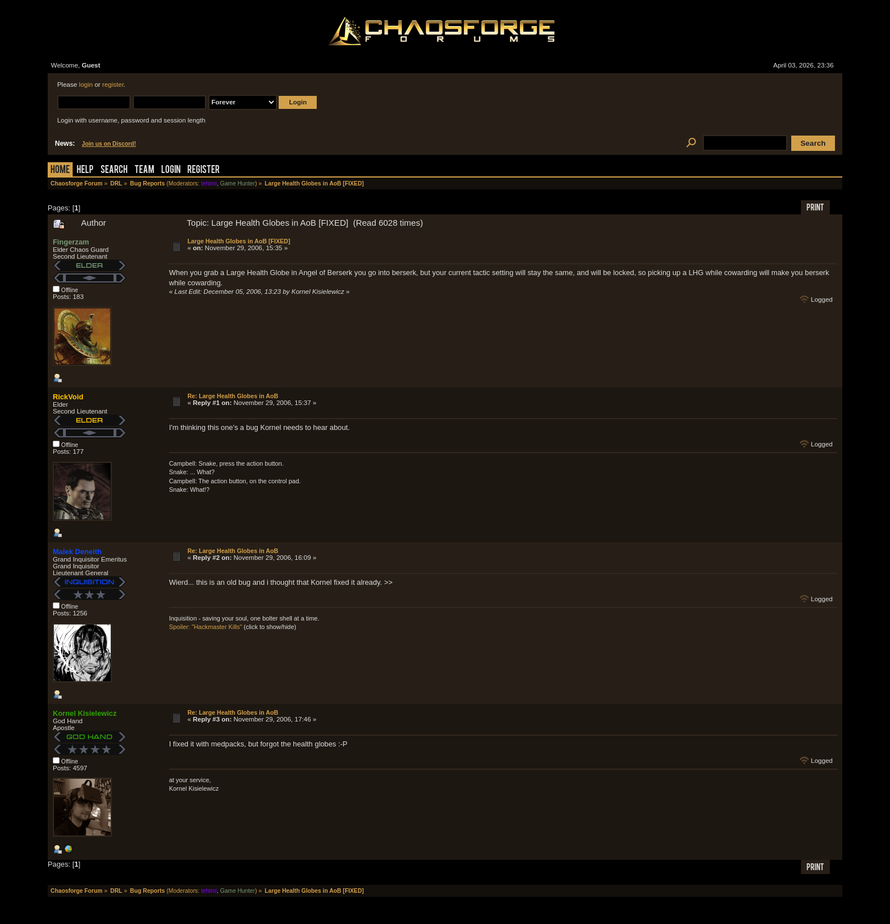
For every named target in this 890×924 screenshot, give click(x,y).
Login (170, 170)
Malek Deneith (77, 551)
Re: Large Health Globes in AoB (232, 396)
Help (85, 170)
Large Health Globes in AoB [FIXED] (238, 241)
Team (144, 170)
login (86, 84)
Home (60, 170)
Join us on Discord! (109, 144)
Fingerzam (71, 242)
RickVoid (68, 397)
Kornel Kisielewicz (84, 713)
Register (203, 170)
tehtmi (209, 183)
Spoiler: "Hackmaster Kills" (205, 626)
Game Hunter (237, 183)
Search (114, 170)
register (113, 84)
